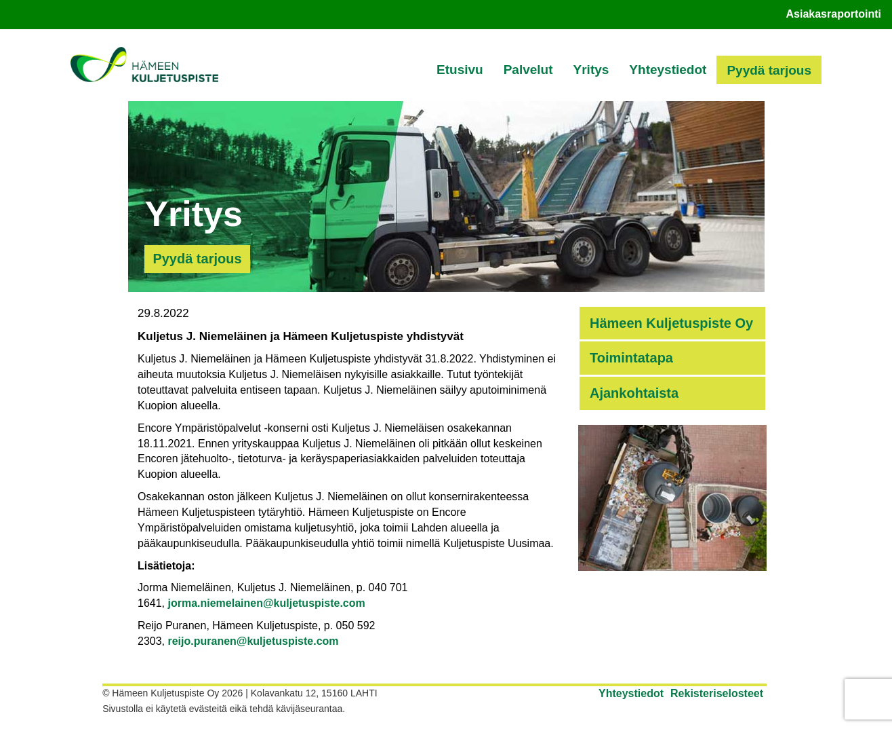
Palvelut (528, 69)
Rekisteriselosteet (716, 693)
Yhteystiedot (667, 69)
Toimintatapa (631, 357)
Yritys (591, 69)
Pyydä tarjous (769, 70)
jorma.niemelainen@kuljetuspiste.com (266, 603)
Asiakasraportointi (833, 14)
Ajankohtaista (634, 393)
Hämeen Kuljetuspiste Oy (671, 323)
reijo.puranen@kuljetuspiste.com (252, 641)
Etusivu (460, 69)
